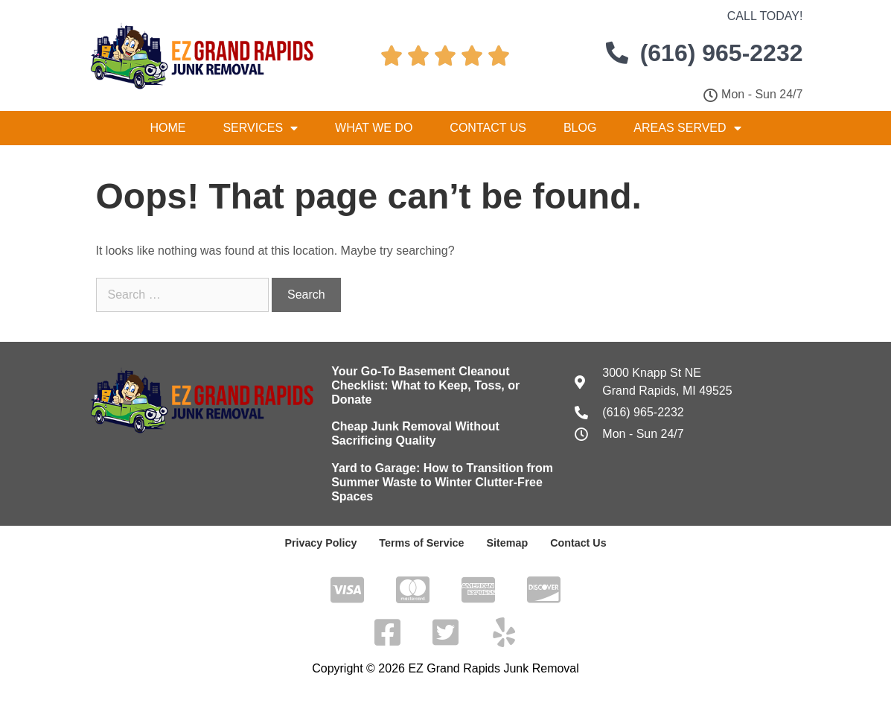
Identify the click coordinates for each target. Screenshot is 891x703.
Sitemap (506, 543)
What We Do (373, 127)
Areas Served (687, 128)
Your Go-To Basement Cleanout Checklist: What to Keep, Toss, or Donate (425, 385)
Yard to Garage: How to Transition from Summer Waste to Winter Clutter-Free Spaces (442, 482)
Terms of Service (422, 543)
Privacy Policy (322, 543)
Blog (579, 127)
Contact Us (488, 127)
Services (260, 128)
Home (167, 127)
